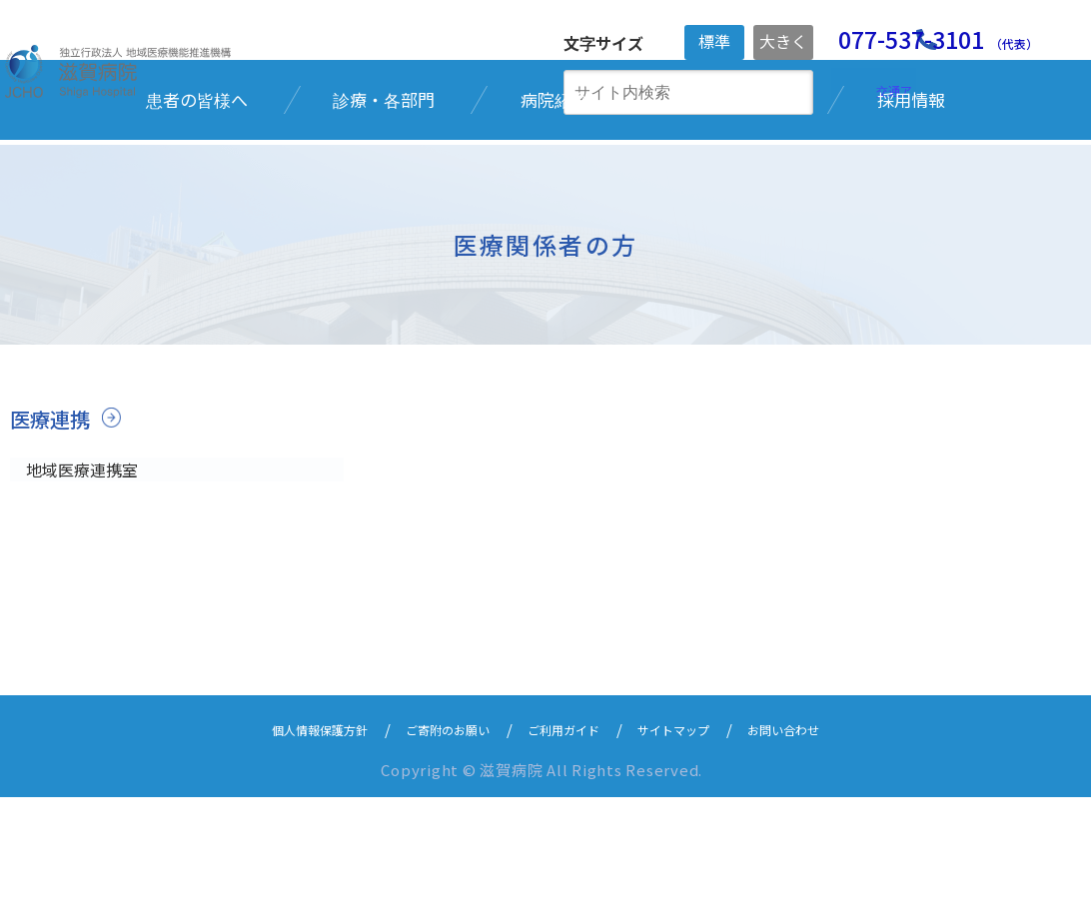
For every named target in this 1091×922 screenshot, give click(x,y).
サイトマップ (696, 853)
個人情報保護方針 (283, 853)
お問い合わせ (824, 853)
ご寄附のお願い (433, 853)
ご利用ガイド (568, 853)
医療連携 (52, 538)
